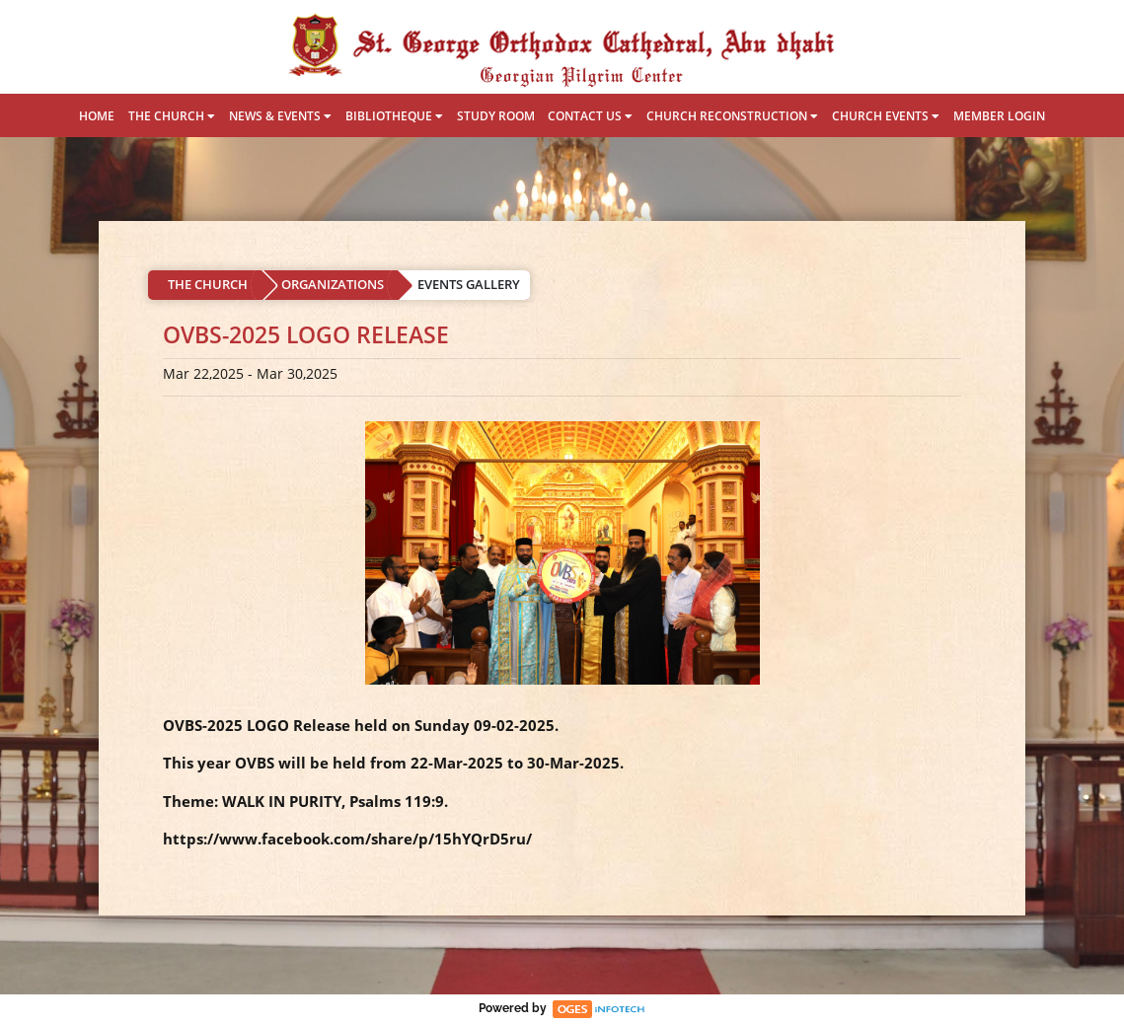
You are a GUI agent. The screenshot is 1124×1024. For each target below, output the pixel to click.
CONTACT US (590, 116)
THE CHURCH (171, 116)
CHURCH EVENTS (885, 116)
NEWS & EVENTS (280, 116)
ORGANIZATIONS (332, 284)
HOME (96, 116)
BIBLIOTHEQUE (394, 116)
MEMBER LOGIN (999, 116)
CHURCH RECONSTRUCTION (732, 116)
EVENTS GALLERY (468, 284)
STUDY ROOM (496, 116)
